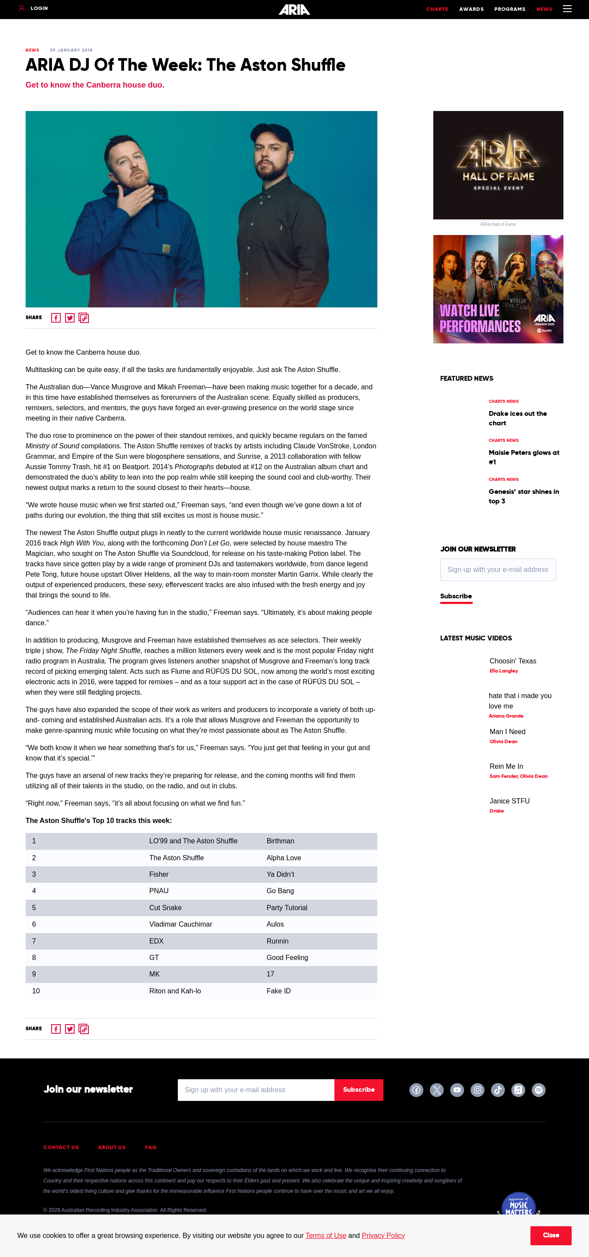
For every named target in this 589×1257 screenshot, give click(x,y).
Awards (471, 9)
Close (551, 1236)
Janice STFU (510, 801)
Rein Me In (506, 766)
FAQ (151, 1147)
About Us (112, 1147)
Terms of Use (325, 1235)
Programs (510, 9)
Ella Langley (504, 671)
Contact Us (61, 1147)
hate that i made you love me (520, 701)
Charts (437, 9)
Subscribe (456, 596)
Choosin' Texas (513, 661)
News (545, 9)
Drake (497, 811)
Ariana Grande (506, 716)
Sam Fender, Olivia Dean (519, 776)
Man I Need (508, 731)
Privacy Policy (383, 1235)
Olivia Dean (503, 741)
